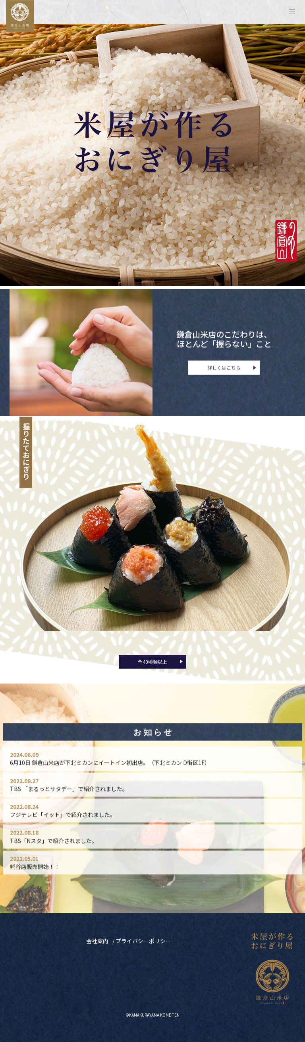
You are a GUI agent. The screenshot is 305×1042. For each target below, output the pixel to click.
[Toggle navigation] (292, 11)
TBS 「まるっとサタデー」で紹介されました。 (69, 798)
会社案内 (97, 941)
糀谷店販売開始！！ (35, 875)
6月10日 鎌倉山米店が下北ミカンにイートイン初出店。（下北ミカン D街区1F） (110, 771)
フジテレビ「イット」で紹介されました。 (63, 823)
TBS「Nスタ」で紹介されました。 (53, 850)
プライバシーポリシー (143, 941)
